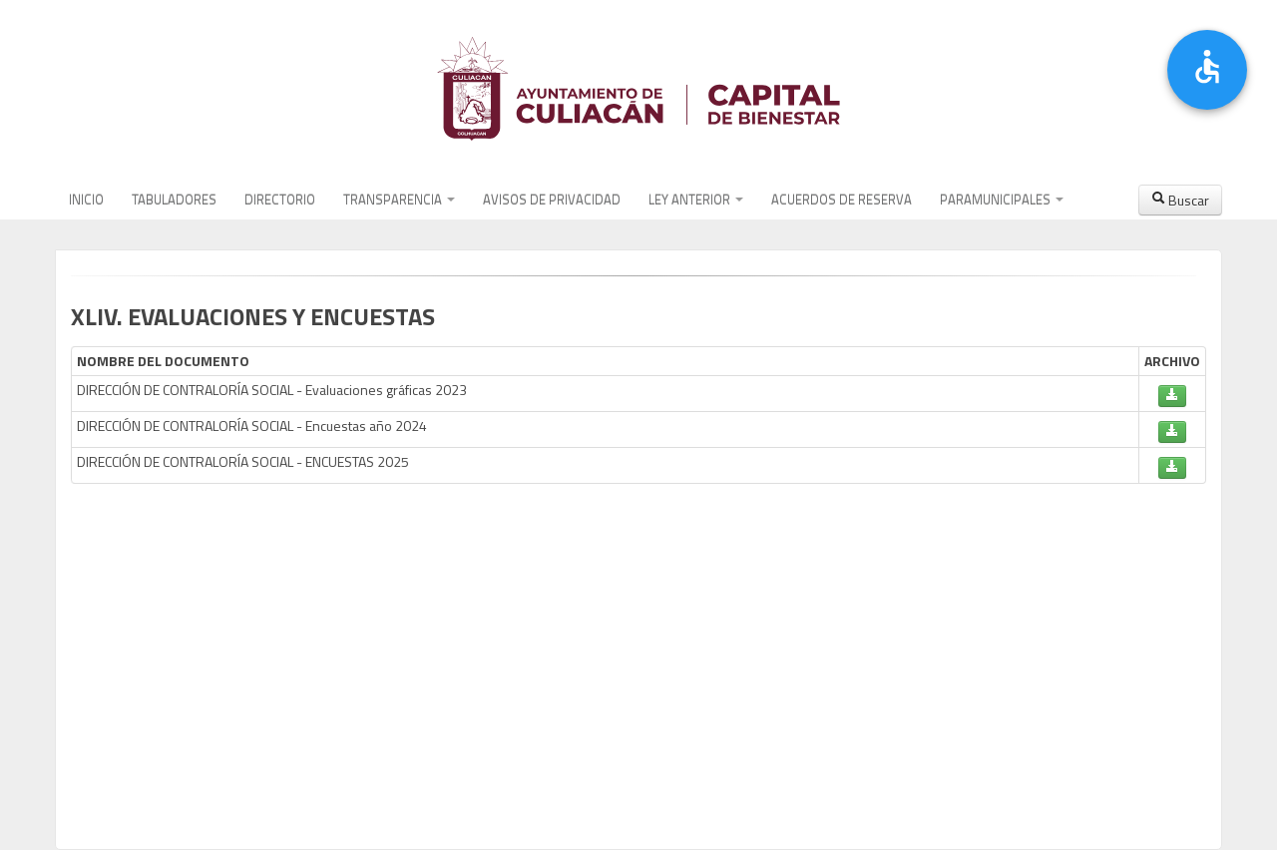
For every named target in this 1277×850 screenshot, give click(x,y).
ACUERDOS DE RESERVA (841, 200)
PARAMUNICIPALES (1002, 200)
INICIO (86, 200)
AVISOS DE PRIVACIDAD (552, 200)
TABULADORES (174, 200)
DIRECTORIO (279, 200)
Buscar (1180, 200)
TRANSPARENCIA (399, 200)
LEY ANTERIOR (695, 200)
